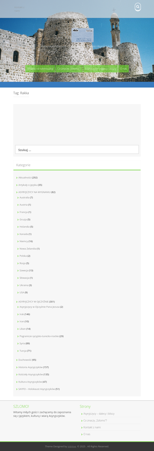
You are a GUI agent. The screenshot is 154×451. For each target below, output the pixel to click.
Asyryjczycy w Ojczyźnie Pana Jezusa (40, 306)
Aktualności (24, 177)
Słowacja (24, 277)
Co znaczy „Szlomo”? (69, 68)
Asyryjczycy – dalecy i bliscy (100, 68)
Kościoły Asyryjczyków (30, 374)
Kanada (24, 234)
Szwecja (24, 270)
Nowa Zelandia (28, 248)
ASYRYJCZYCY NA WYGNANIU (34, 192)
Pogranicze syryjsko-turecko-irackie (39, 336)
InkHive (72, 446)
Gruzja (23, 219)
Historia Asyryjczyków (30, 367)
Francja (24, 212)
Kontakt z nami (19, 9)
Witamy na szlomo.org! (40, 68)
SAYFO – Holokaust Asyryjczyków (36, 389)
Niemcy (24, 241)
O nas (123, 68)
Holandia (25, 226)
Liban (23, 328)
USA (22, 292)
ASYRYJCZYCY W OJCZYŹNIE (33, 301)
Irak (22, 314)
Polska (23, 255)
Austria (24, 204)
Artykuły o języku (27, 185)
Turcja (23, 350)
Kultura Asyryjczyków (30, 381)
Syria (22, 343)
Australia (24, 197)
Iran (22, 321)
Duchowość (24, 359)
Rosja (23, 263)
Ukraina (24, 285)
